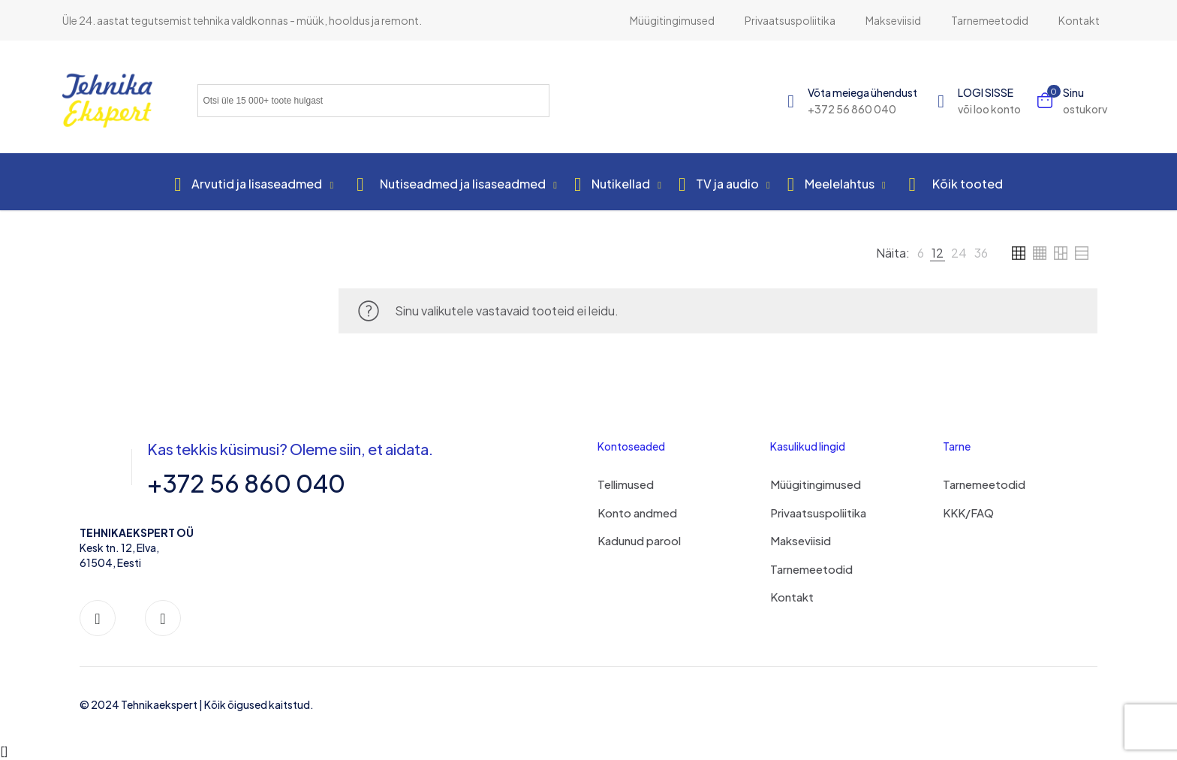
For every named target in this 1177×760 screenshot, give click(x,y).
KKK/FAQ (968, 512)
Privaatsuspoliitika (818, 512)
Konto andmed (637, 512)
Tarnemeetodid (811, 569)
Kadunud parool (639, 540)
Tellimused (626, 484)
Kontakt (792, 597)
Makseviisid (800, 540)
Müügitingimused (815, 484)
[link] (921, 253)
